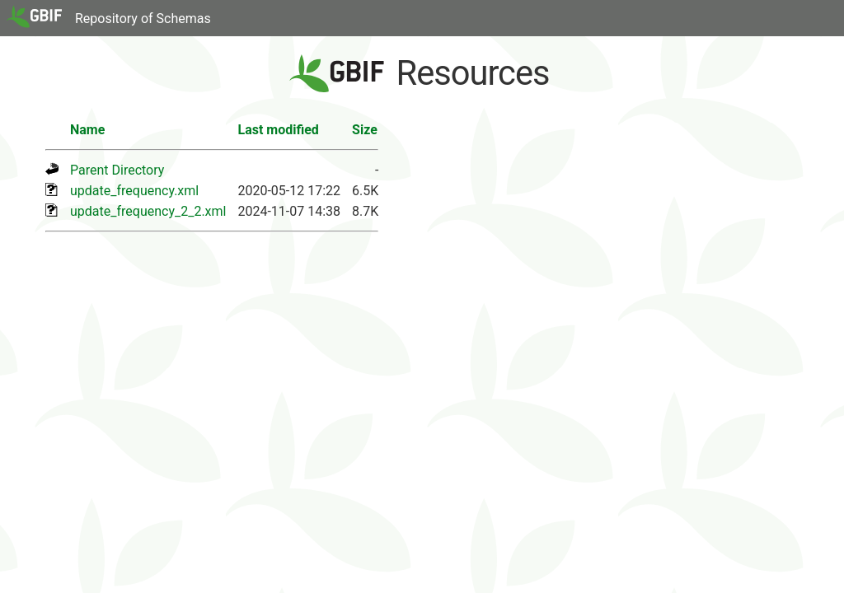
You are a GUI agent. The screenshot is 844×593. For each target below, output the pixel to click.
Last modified (277, 130)
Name (87, 130)
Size (364, 130)
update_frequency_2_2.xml (148, 211)
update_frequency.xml (134, 190)
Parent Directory (117, 170)
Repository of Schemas (143, 18)
